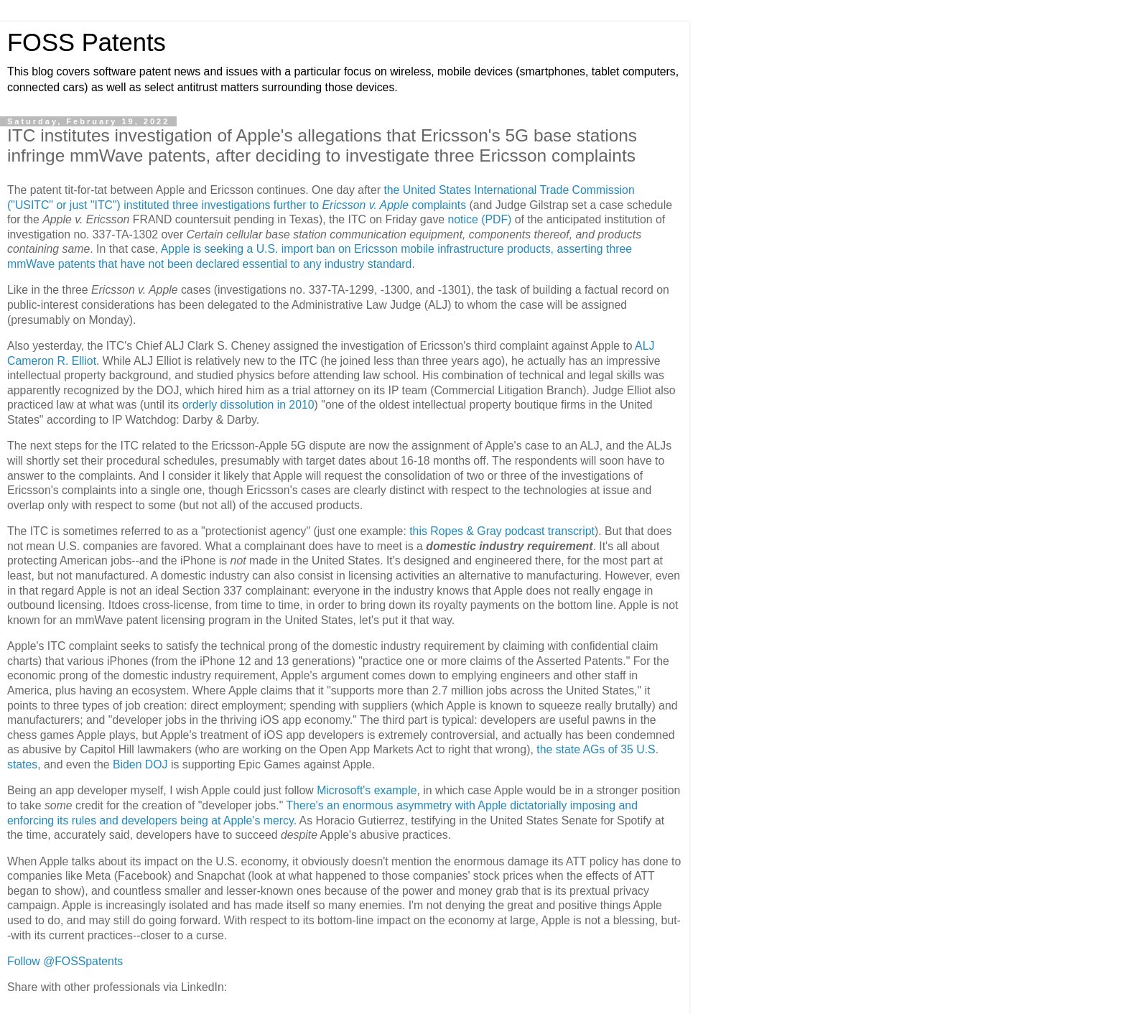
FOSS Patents (86, 42)
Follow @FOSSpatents (65, 961)
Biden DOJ (140, 764)
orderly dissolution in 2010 (248, 405)
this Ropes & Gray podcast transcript (502, 531)
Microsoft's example (367, 790)
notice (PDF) (480, 219)
